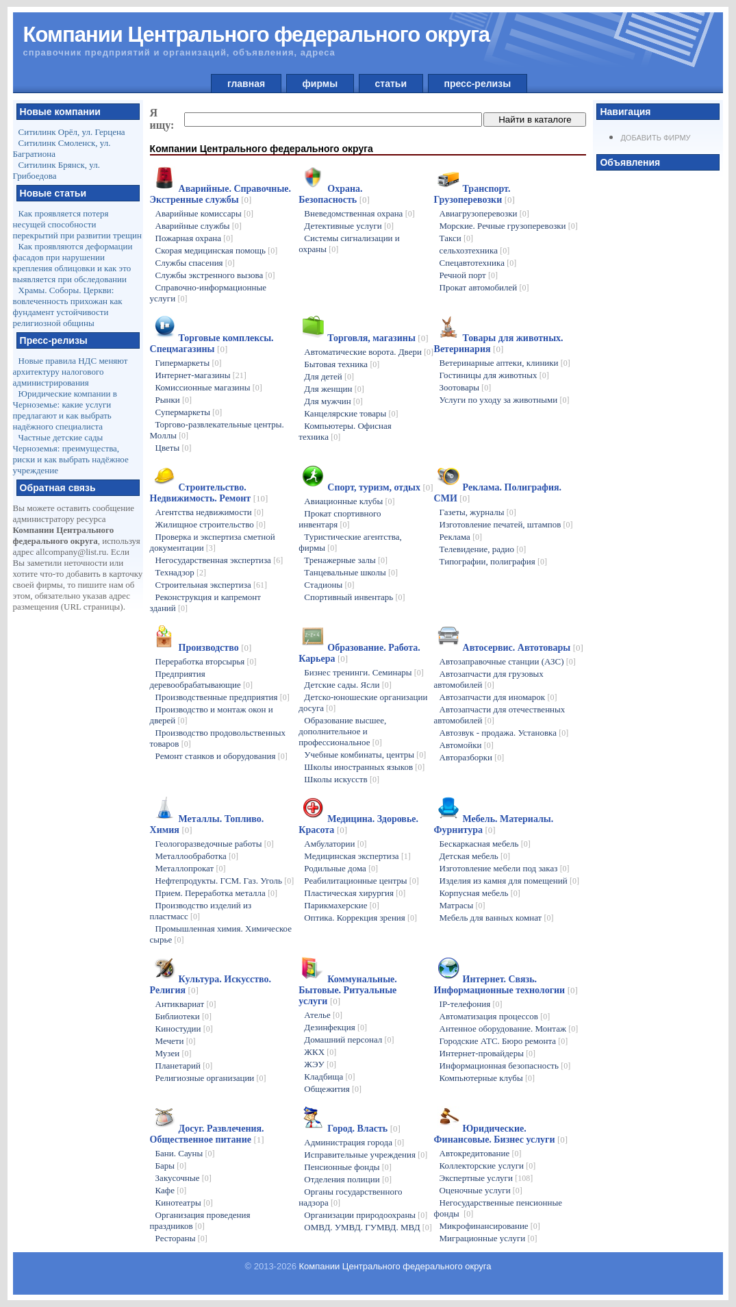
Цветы (173, 448)
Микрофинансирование (490, 1226)
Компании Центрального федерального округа (395, 1266)
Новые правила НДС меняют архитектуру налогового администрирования (70, 372)
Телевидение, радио (483, 549)
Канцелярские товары (351, 413)
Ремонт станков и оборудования (221, 756)
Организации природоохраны (365, 1215)
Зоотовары (466, 387)
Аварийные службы (198, 226)
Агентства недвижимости (209, 512)
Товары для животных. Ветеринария (498, 343)
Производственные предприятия (222, 697)
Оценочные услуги (481, 1190)
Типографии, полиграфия (493, 561)
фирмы (320, 83)
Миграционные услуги (488, 1238)
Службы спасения (195, 263)
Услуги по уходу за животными (505, 400)
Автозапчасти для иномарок (498, 697)
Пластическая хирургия (354, 893)
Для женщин (334, 389)
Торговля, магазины (377, 338)
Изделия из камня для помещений (509, 880)
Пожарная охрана (194, 238)
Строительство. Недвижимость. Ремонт (209, 492)
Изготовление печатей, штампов (506, 524)
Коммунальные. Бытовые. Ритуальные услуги (347, 990)
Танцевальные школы (351, 572)
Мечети (175, 1041)
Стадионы (329, 585)
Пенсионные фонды (348, 1167)
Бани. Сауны (185, 1153)
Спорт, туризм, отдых (380, 487)
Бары (171, 1165)
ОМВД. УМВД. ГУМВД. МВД (367, 1227)
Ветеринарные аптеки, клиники (505, 363)
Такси (456, 238)
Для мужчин (333, 401)
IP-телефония (471, 1004)
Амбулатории (335, 843)
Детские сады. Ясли (347, 685)
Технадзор (180, 572)
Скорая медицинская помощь (216, 250)
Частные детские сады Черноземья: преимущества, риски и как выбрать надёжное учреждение (71, 453)
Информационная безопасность (505, 1065)
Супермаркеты (189, 412)
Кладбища (329, 1076)
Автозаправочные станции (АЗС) (508, 661)
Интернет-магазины (200, 375)
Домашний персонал (349, 1039)
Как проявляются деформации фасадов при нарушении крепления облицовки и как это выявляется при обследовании (73, 262)
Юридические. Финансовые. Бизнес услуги (501, 1134)
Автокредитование (481, 1153)
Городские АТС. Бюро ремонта (504, 1041)
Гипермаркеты (188, 363)
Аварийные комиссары (204, 213)
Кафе (171, 1190)
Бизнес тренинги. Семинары (363, 672)
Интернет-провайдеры (488, 1053)
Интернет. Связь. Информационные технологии (506, 984)
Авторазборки (472, 757)
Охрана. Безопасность (334, 194)
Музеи (173, 1053)
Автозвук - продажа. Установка (504, 732)
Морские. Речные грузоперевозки (509, 226)
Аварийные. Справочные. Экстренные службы (220, 194)
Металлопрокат (190, 868)
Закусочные (183, 1178)
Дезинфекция (335, 1027)
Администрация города (354, 1142)
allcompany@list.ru (71, 552)
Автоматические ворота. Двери (368, 352)
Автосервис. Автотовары (523, 648)
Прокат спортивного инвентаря (340, 519)
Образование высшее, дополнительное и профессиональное (342, 731)
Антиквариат (185, 1004)
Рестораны (181, 1238)
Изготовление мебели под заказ (505, 868)
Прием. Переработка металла (216, 893)
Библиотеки (183, 1016)
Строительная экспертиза (211, 585)
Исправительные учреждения (365, 1154)
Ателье (323, 1015)
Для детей (329, 376)
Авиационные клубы (349, 501)
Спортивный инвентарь (354, 597)
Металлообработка (197, 856)
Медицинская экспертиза (357, 856)
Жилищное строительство (210, 524)
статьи (391, 83)
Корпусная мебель (480, 893)
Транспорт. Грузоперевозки (474, 194)
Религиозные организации (210, 1078)
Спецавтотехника (478, 263)
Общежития (332, 1089)
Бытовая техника (341, 364)
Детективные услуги (349, 226)
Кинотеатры (184, 1202)
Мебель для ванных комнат (497, 917)
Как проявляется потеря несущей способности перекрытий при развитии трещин (77, 224)
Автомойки (467, 745)
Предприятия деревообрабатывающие (201, 679)
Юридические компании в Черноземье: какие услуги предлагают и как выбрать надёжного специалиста (65, 410)
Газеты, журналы (478, 512)
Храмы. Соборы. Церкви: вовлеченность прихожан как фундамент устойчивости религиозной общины (68, 306)
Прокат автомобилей (484, 287)
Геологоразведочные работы (214, 843)
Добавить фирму (655, 138)
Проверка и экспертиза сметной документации (212, 542)
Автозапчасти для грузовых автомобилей (489, 679)
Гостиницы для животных (494, 375)
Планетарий (184, 1065)
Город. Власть (364, 1128)
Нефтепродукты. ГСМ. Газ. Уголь (224, 880)
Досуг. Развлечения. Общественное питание (207, 1134)
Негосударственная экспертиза (219, 560)
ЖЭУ (320, 1064)
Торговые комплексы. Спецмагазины (212, 343)
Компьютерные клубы (487, 1078)
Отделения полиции (348, 1179)
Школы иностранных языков (364, 767)
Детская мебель (475, 856)
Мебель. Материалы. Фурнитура (494, 824)
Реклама (461, 537)
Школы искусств (341, 779)
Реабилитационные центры (361, 880)
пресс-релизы (477, 83)
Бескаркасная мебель (485, 843)
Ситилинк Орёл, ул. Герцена (71, 132)
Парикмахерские (341, 905)
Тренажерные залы (346, 560)
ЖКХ (320, 1052)
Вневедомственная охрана (359, 213)
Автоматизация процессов (495, 1016)
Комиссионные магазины (208, 387)
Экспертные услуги (486, 1178)
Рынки (173, 400)
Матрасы (462, 905)
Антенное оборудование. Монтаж (509, 1028)
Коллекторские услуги (488, 1165)
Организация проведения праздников (200, 1220)
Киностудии (184, 1028)
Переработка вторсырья (206, 661)
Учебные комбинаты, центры (365, 754)
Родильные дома (341, 868)
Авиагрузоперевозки (484, 213)
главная (246, 83)
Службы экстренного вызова (215, 275)
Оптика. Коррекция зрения (360, 917)
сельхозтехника (475, 250)
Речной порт (469, 275)
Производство (215, 648)
